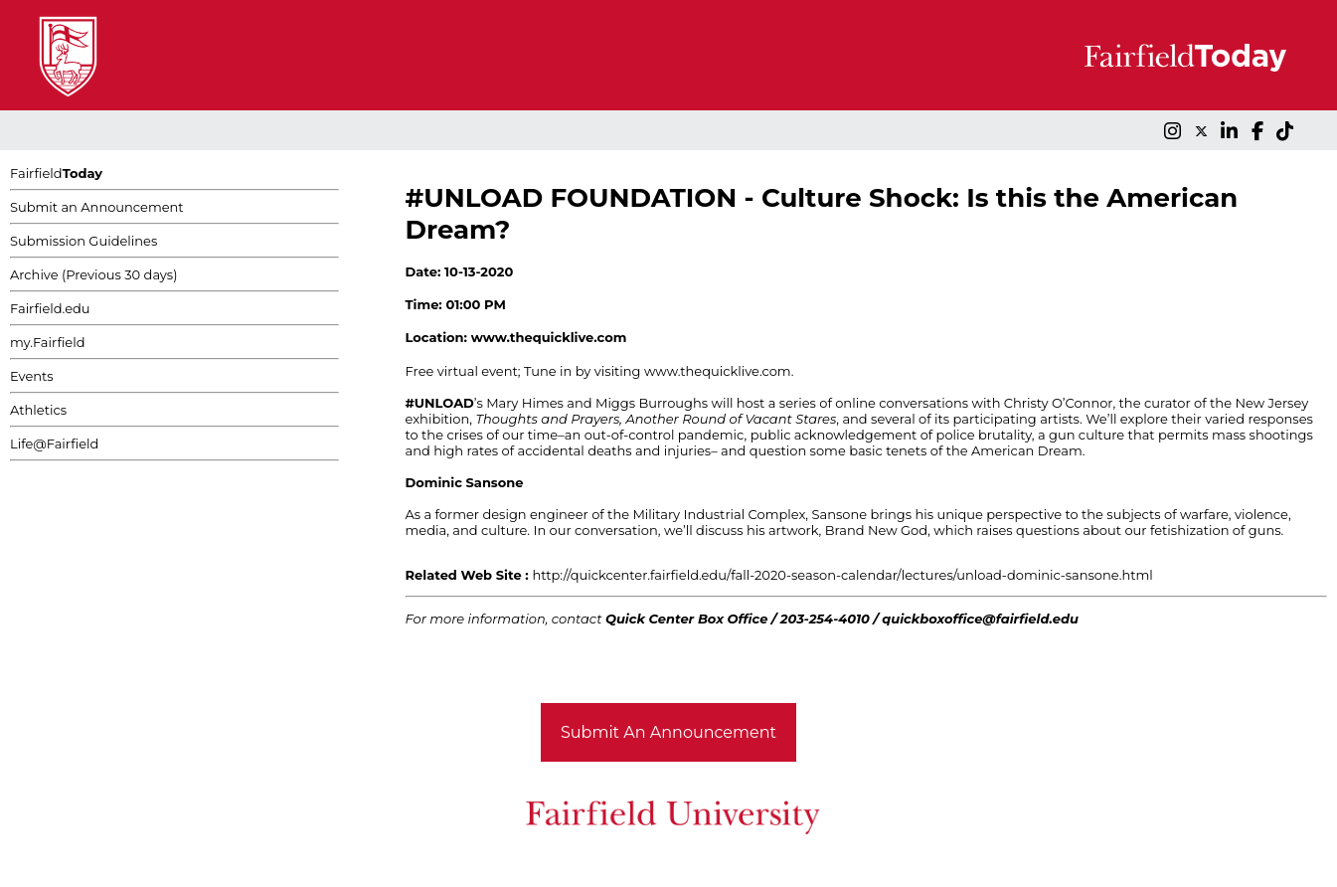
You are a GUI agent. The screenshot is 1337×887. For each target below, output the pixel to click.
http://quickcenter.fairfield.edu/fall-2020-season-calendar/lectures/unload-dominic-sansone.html (842, 575)
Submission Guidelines (83, 241)
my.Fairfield (47, 342)
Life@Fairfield (54, 443)
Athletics (38, 410)
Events (32, 376)
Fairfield (56, 173)
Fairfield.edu (50, 308)
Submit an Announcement (97, 207)
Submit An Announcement (668, 732)
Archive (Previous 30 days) (93, 274)
